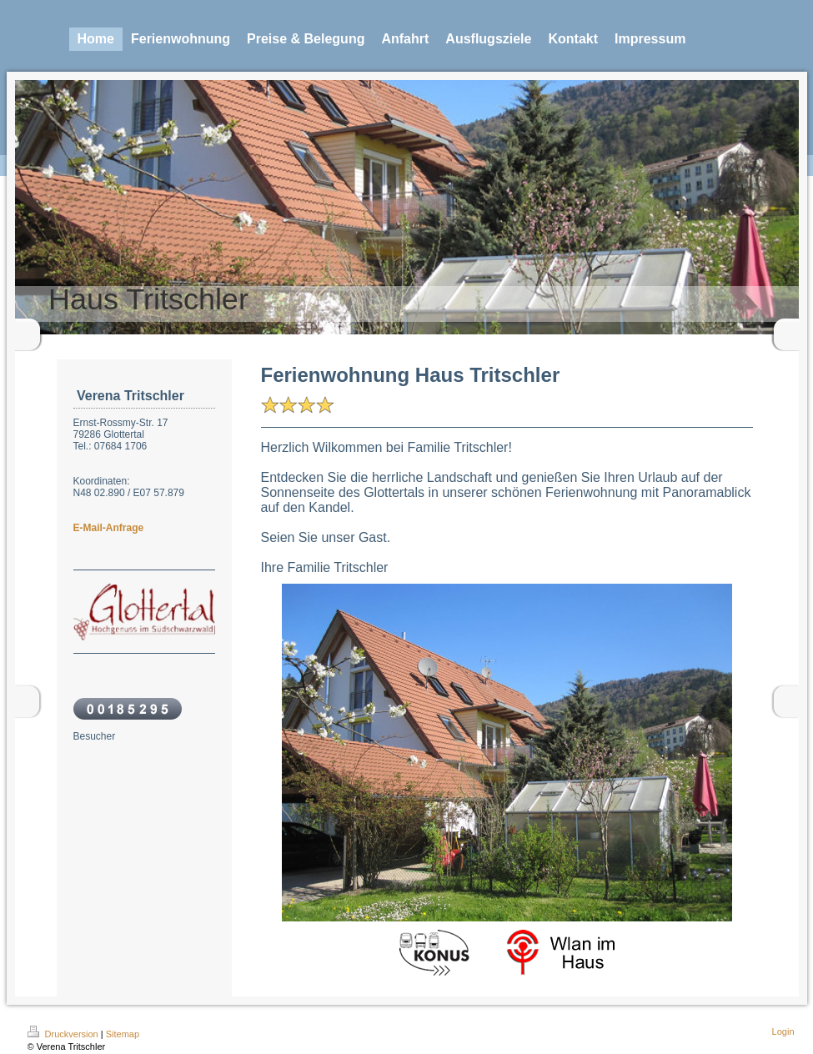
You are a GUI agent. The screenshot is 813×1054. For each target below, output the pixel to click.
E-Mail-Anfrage (108, 528)
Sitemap (122, 1034)
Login (783, 1031)
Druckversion (64, 1034)
